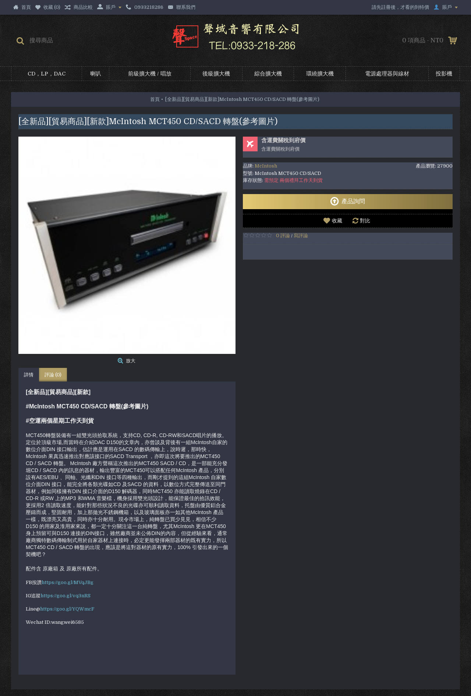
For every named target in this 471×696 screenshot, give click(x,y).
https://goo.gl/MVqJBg (67, 582)
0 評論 (283, 235)
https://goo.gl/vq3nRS (65, 595)
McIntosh (266, 166)
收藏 (337, 221)
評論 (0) (53, 374)
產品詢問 (347, 201)
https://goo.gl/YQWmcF (67, 609)
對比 (365, 221)
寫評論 (301, 235)
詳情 (28, 374)
